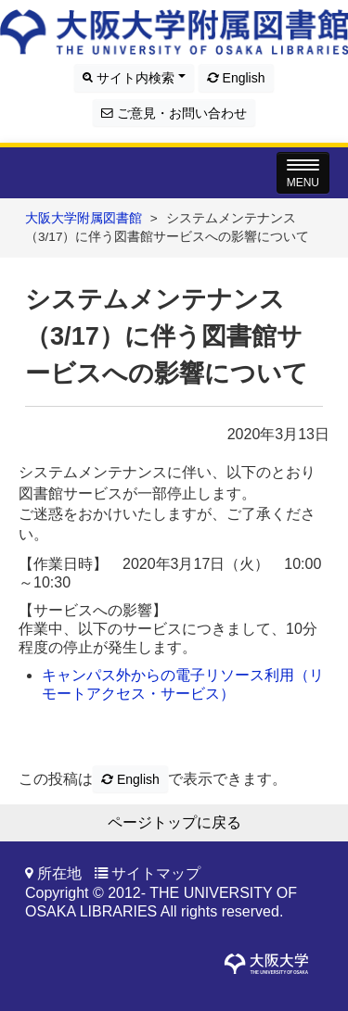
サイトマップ (155, 873)
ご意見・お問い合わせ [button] (174, 113)
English (236, 77)
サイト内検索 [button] (134, 77)
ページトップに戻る (174, 822)
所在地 (59, 873)
